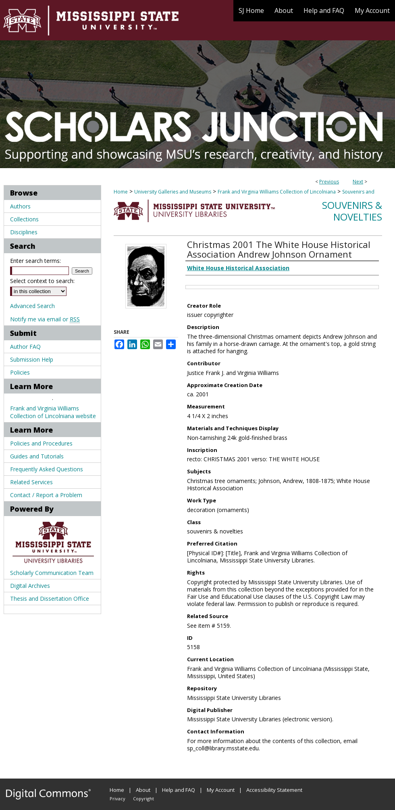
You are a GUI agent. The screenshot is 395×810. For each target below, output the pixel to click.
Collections (24, 219)
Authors (20, 206)
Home (121, 191)
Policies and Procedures (41, 443)
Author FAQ (25, 346)
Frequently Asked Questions (46, 469)
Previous (329, 181)
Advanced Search (32, 306)
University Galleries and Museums (172, 191)
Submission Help (31, 359)
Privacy (117, 798)
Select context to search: (42, 281)
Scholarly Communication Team (52, 573)
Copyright (143, 798)
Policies (20, 372)
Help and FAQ (178, 789)
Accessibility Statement (274, 789)
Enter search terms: (35, 260)
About (143, 789)
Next (358, 181)
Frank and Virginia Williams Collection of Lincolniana (277, 191)
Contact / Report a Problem (46, 495)
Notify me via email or (45, 319)
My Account (221, 789)
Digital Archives (30, 585)
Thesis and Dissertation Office (49, 598)
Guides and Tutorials (37, 456)
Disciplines (23, 232)
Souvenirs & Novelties (352, 210)
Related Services (31, 482)
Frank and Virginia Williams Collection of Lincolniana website (53, 412)
